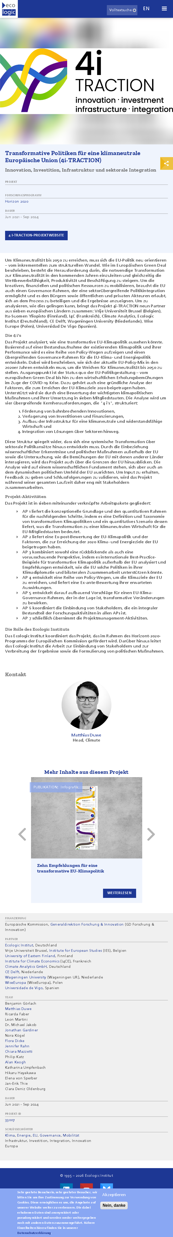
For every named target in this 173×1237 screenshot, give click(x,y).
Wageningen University (25, 977)
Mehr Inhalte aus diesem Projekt (86, 771)
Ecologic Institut (19, 945)
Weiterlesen (119, 893)
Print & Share (166, 163)
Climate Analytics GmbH (26, 967)
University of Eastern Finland (30, 956)
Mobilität (71, 1135)
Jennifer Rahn (17, 1046)
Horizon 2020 (16, 201)
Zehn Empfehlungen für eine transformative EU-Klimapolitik (70, 868)
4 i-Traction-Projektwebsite (36, 235)
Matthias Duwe (18, 1009)
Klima (10, 1135)
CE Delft (12, 972)
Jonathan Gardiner (21, 1030)
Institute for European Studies (75, 951)
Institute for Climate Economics (32, 961)
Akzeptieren (114, 1195)
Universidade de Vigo (24, 988)
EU (35, 1135)
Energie (24, 1135)
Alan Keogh (15, 1062)
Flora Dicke (15, 1041)
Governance (50, 1135)
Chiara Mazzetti (19, 1051)
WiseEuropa (15, 983)
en (146, 8)
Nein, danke (114, 1205)
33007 (10, 1120)
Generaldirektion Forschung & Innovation (87, 924)
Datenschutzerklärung (34, 1233)
